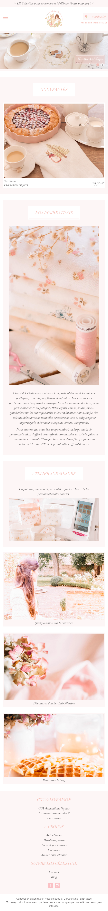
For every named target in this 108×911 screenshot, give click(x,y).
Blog (54, 877)
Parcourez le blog (54, 753)
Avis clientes (54, 835)
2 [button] (102, 65)
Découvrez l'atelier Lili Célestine (54, 675)
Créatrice (54, 850)
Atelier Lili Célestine (54, 855)
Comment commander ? (54, 813)
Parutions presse (54, 840)
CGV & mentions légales (54, 808)
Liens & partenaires (54, 845)
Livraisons (54, 818)
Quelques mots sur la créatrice (54, 595)
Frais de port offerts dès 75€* (94, 23)
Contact (54, 872)
